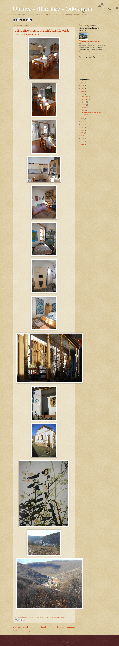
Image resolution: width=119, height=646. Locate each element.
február (84, 107)
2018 (82, 124)
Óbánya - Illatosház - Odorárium (52, 8)
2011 (82, 144)
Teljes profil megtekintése (86, 52)
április (84, 105)
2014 (82, 135)
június (84, 102)
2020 (82, 118)
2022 (82, 91)
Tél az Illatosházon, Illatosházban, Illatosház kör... (92, 113)
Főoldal (43, 627)
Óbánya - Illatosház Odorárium (90, 41)
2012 (82, 141)
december (85, 96)
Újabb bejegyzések (20, 627)
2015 (82, 133)
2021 (82, 94)
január (84, 110)
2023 (82, 88)
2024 (82, 85)
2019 (82, 121)
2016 (82, 130)
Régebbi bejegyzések (66, 627)
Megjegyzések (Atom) (27, 631)
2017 (82, 127)
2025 (82, 82)
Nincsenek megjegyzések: (57, 617)
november (85, 99)
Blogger (66, 642)
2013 (82, 138)
